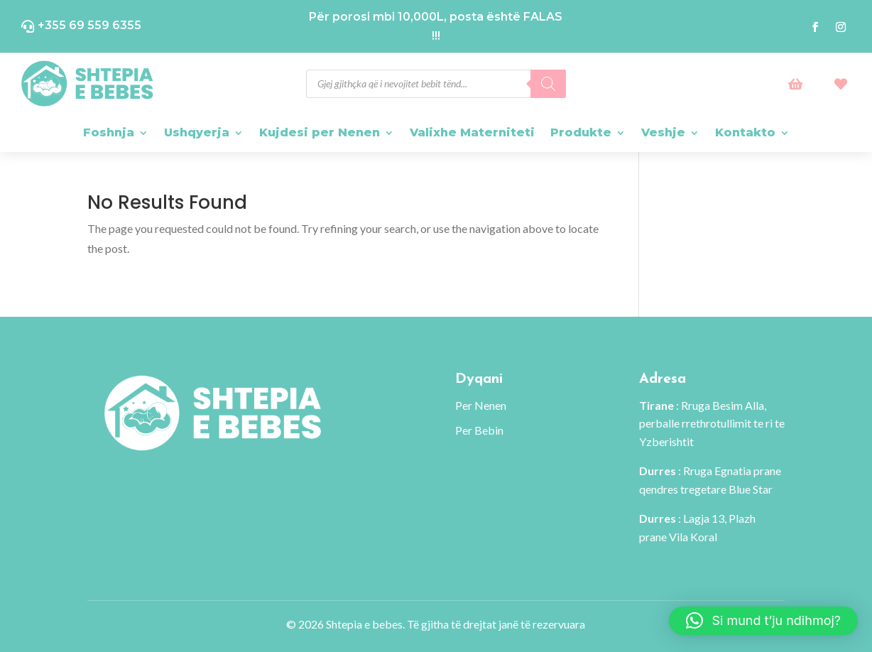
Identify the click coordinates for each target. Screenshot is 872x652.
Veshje (663, 132)
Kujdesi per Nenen (319, 132)
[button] (763, 621)
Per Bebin (479, 430)
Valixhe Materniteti (472, 132)
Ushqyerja (196, 132)
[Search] (548, 84)
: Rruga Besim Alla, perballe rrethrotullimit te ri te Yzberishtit (712, 423)
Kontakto (745, 132)
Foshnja (108, 132)
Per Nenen (480, 405)
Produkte (580, 132)
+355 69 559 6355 (89, 25)
